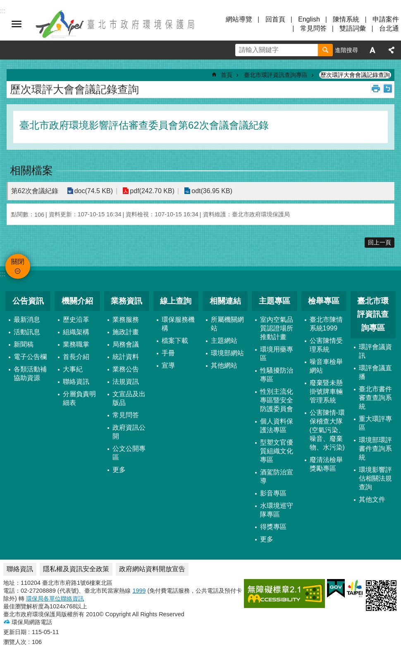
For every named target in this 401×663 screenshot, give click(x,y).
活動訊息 (27, 331)
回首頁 (275, 19)
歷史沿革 (76, 319)
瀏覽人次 (14, 642)
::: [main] (9, 66)
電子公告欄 (30, 356)
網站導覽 (239, 19)
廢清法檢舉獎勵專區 (326, 464)
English (309, 19)
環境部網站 (227, 353)
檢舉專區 (323, 301)
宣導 (168, 365)
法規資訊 (125, 381)
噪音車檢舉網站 (326, 366)
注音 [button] (387, 88)
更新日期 (14, 632)
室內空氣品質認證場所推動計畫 (276, 328)
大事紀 (73, 369)
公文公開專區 (129, 453)
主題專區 (274, 301)
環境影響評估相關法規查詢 (375, 478)
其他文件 (372, 499)
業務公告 (125, 369)
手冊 (168, 353)
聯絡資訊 (76, 381)
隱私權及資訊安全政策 (76, 568)
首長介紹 (76, 356)
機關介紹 (77, 301)
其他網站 (224, 365)
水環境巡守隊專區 (276, 510)
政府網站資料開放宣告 (152, 568)
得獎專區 (273, 526)
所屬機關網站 (227, 324)
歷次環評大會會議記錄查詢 (355, 75)
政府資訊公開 (129, 432)
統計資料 (125, 356)
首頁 (226, 75)
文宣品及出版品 (129, 398)
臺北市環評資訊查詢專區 (276, 75)
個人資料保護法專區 (276, 425)
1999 (139, 590)
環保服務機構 (178, 324)
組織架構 (76, 331)
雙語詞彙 (352, 28)
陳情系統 (346, 19)
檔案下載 (175, 340)
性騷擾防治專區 (276, 375)
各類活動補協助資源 (30, 373)
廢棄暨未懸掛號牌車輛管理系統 (326, 391)
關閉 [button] (16, 24)
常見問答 (313, 28)
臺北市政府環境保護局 (115, 24)
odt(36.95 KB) (210, 190)
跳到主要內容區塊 (4, 4)
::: (2, 274)
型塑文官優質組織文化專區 (276, 451)
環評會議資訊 (375, 351)
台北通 (389, 28)
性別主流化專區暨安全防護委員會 (276, 400)
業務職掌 (76, 344)
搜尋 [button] (325, 50)
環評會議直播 (375, 372)
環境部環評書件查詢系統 (375, 448)
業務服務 (125, 319)
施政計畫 (125, 331)
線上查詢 (175, 301)
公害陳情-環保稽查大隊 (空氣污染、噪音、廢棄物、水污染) (327, 430)
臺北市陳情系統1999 (326, 324)
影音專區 (273, 493)
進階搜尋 (346, 50)
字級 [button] (372, 50)
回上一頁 (379, 242)
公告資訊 (28, 301)
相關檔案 (31, 170)
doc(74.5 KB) (93, 190)
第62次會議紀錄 (34, 190)
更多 (119, 469)
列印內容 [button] (375, 88)
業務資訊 (126, 301)
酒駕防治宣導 (276, 476)
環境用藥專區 (276, 353)
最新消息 (27, 319)
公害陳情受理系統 (326, 345)
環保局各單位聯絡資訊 (55, 598)
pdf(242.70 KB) (151, 190)
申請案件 (385, 19)
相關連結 (225, 301)
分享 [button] (391, 50)
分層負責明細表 (79, 398)
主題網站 (224, 340)
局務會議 (125, 344)
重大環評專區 (375, 423)
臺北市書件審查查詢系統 (375, 397)
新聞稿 (23, 344)
